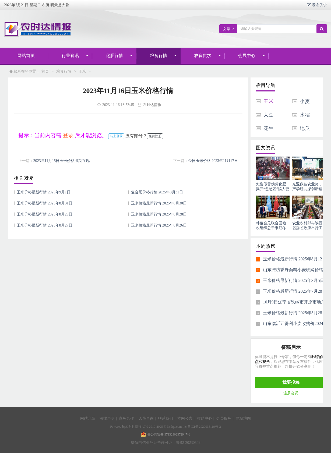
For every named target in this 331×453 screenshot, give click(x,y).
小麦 (305, 101)
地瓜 (305, 128)
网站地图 (243, 418)
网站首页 (26, 55)
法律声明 (107, 418)
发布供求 (319, 5)
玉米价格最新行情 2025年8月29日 (44, 214)
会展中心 (246, 55)
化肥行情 (114, 55)
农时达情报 (133, 427)
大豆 (268, 115)
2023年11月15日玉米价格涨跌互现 (61, 161)
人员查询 (146, 418)
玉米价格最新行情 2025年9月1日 (44, 192)
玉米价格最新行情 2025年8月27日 (44, 225)
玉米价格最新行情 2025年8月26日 (159, 225)
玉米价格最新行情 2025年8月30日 (159, 203)
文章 (228, 29)
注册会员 (290, 393)
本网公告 (184, 418)
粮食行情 (158, 55)
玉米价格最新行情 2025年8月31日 (44, 203)
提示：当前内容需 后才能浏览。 (62, 135)
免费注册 (155, 136)
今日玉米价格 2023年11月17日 (213, 161)
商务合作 (126, 418)
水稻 (305, 115)
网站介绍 (87, 418)
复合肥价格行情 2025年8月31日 (157, 192)
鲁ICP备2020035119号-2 (204, 427)
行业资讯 (70, 55)
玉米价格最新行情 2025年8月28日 (159, 214)
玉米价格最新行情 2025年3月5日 (293, 280)
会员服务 (223, 418)
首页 (45, 71)
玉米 (82, 71)
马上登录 (116, 136)
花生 (268, 128)
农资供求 (202, 55)
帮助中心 (204, 418)
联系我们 (165, 418)
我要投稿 (291, 382)
